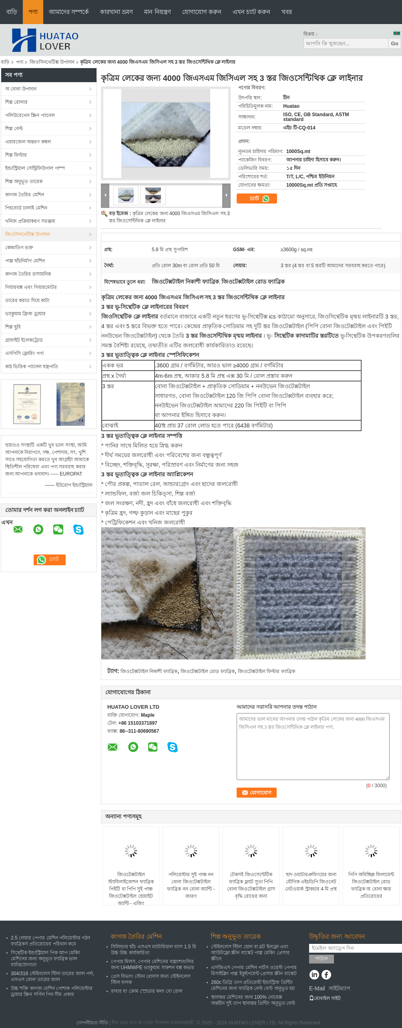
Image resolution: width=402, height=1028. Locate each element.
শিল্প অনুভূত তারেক (23, 181)
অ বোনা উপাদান (20, 89)
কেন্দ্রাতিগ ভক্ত (19, 247)
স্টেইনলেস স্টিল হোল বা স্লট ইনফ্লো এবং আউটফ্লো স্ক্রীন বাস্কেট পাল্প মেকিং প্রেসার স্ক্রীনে (250, 952)
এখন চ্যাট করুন (251, 12)
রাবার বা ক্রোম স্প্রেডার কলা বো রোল (147, 991)
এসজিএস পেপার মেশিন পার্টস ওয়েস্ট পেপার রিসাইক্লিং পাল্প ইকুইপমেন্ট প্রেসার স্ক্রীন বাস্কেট (254, 970)
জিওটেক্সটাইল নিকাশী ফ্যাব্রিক (149, 671)
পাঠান (321, 958)
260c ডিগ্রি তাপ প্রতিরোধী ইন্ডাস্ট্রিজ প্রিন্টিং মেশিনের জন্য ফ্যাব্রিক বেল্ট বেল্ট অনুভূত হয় (253, 985)
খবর (286, 11)
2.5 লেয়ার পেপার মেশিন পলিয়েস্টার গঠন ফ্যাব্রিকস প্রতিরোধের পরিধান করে (50, 941)
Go (394, 43)
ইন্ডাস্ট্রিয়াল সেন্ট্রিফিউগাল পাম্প (35, 168)
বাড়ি (11, 11)
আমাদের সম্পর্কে (69, 11)
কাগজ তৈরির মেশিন (24, 195)
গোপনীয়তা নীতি (92, 1023)
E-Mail (317, 988)
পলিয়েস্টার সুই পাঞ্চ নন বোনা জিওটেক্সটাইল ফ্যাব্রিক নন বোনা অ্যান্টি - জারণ (191, 885)
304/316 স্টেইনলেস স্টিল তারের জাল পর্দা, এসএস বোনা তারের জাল (52, 976)
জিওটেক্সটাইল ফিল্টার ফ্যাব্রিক (266, 671)
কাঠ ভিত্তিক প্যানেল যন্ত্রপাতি (31, 366)
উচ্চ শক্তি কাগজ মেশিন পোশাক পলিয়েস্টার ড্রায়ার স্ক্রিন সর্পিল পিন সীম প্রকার (51, 991)
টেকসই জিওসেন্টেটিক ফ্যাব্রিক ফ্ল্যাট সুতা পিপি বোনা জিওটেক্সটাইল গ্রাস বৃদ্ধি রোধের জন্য (251, 885)
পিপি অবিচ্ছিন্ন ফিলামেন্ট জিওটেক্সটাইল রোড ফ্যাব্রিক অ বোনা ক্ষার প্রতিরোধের (371, 885)
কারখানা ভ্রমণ (116, 11)
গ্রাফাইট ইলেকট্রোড (24, 340)
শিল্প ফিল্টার (16, 155)
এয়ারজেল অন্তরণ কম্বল (28, 142)
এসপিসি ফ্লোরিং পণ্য (24, 353)
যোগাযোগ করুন (201, 11)
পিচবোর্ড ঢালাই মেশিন (26, 208)
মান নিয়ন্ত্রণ (157, 11)
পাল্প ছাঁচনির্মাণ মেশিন (25, 261)
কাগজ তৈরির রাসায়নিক (28, 274)
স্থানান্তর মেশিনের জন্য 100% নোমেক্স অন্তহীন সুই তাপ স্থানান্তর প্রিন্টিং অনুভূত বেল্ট (253, 1000)
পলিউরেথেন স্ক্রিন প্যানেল (30, 115)
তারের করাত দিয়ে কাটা (27, 300)
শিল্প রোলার (16, 102)
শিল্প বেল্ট (14, 128)
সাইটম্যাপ (339, 988)
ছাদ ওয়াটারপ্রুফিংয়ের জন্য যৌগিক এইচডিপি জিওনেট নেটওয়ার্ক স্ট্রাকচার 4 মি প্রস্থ (311, 882)
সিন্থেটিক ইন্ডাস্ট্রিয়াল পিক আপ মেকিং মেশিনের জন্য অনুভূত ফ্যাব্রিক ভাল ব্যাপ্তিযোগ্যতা (45, 959)
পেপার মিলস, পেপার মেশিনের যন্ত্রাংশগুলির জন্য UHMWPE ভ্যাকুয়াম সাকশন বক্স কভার (152, 964)
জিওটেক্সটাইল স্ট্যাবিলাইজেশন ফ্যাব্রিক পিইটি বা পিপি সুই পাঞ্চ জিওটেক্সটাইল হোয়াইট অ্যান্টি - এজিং (130, 889)
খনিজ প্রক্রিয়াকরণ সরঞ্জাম (30, 221)
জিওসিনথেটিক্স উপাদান (52, 62)
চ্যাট (260, 199)
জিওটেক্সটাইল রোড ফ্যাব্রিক (208, 671)
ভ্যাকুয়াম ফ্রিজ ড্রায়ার (25, 313)
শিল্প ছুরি (13, 327)
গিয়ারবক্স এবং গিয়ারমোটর (31, 287)
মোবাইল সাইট (325, 998)
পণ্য (33, 11)
